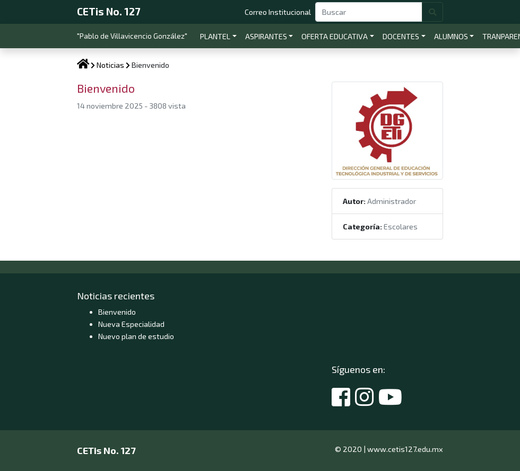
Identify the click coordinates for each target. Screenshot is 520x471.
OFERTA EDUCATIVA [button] (334, 36)
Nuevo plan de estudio (136, 336)
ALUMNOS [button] (451, 36)
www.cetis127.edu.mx (405, 449)
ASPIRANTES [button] (266, 36)
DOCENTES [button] (401, 36)
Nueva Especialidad (131, 323)
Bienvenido (117, 311)
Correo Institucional (280, 10)
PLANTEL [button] (215, 36)
